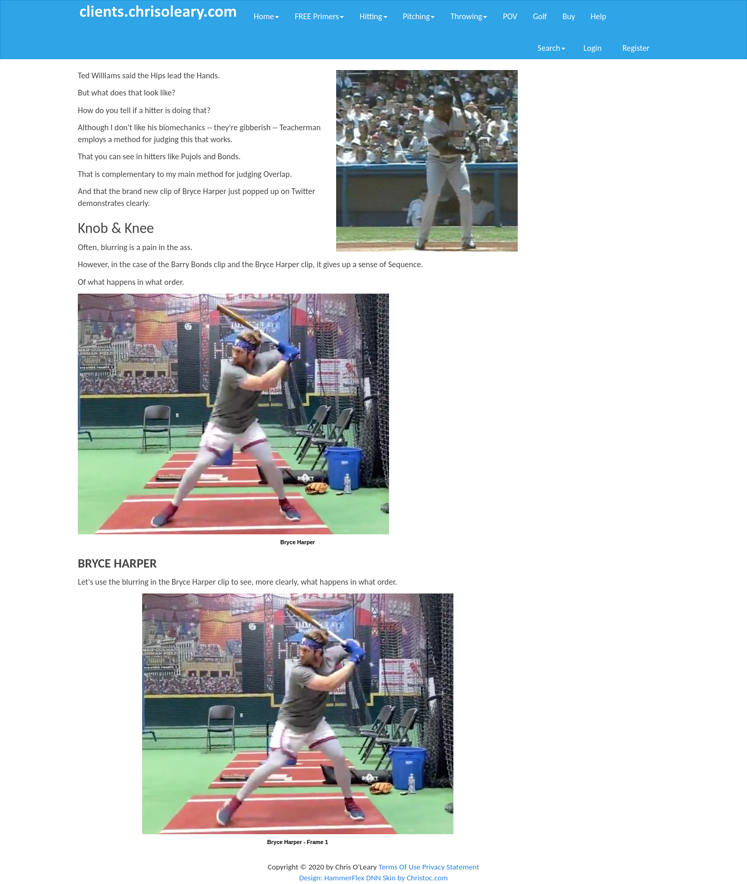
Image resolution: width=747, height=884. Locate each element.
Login (593, 48)
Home (266, 16)
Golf (540, 16)
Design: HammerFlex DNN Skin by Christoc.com (373, 877)
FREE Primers (319, 16)
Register (635, 48)
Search (551, 48)
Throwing (468, 16)
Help (598, 16)
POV (510, 16)
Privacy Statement (450, 867)
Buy (568, 16)
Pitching (419, 16)
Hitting (373, 16)
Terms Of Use (400, 867)
